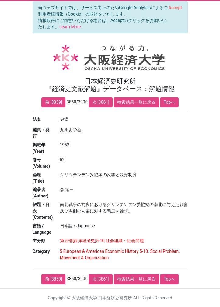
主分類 (39, 240)
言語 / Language (42, 229)
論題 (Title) (38, 177)
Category (41, 251)
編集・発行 (41, 133)
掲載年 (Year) (39, 148)
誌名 (37, 119)
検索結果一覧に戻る (136, 102)
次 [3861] (100, 102)
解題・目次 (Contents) (43, 211)
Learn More (70, 26)
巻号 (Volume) (41, 163)
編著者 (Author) (41, 192)
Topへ (169, 102)
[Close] (175, 7)
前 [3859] (53, 102)
